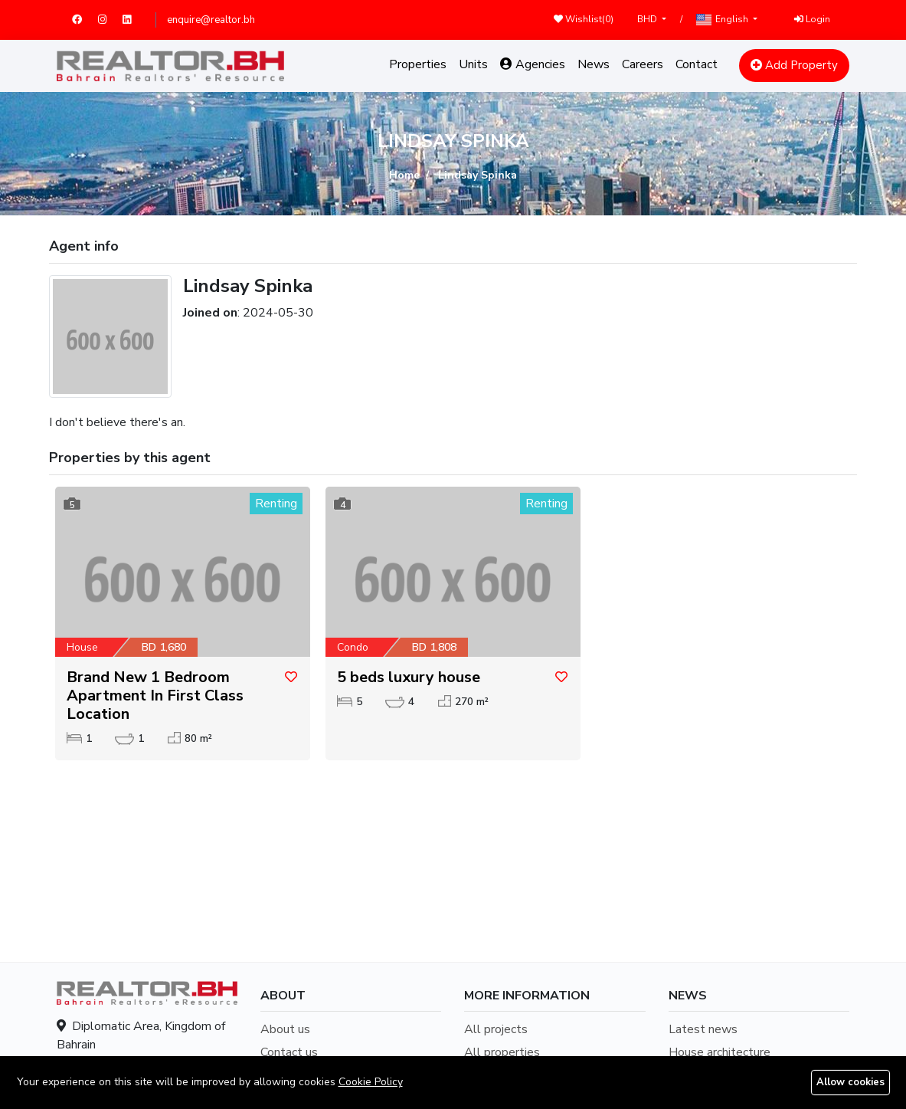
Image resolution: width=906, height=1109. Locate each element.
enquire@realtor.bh (211, 20)
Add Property (794, 65)
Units (473, 64)
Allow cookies (850, 1082)
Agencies (532, 64)
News (593, 64)
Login (812, 19)
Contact (696, 64)
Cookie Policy (371, 1082)
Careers (642, 64)
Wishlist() (583, 19)
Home (404, 175)
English (723, 19)
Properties (417, 64)
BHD (648, 19)
